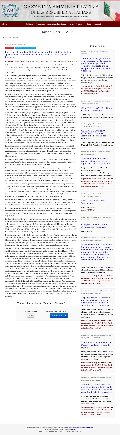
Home (4, 24)
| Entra (88, 24)
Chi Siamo (29, 24)
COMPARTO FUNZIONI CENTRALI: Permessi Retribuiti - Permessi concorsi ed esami (96, 134)
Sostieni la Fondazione (58, 315)
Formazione (40, 24)
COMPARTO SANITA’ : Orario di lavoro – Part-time (97, 109)
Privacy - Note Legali (85, 427)
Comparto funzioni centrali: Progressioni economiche (95, 225)
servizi (5, 37)
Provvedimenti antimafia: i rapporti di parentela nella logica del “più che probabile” (96, 161)
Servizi (71, 24)
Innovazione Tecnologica (56, 24)
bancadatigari (14, 37)
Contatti (79, 24)
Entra (31, 315)
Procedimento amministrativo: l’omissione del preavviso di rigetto (96, 344)
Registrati (97, 24)
